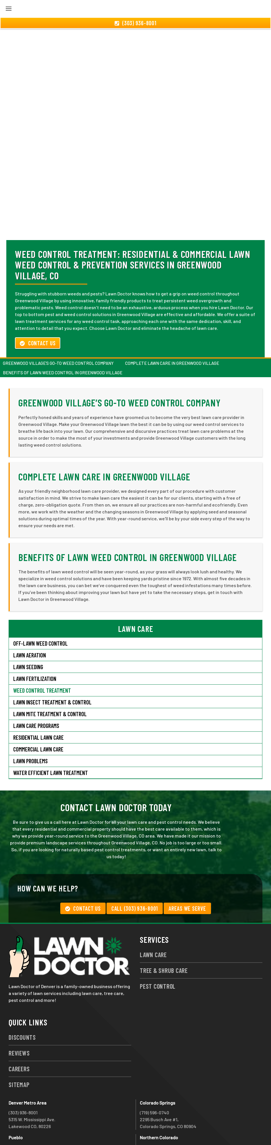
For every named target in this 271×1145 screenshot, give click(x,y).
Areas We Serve (187, 877)
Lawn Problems (30, 730)
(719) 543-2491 (23, 1116)
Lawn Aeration (29, 624)
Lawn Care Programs (36, 694)
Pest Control (157, 955)
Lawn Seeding (28, 635)
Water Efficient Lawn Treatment (50, 741)
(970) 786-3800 (154, 1116)
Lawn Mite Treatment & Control (50, 682)
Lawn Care (153, 923)
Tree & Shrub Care (164, 939)
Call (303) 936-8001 (134, 877)
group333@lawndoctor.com (211, 1130)
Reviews (19, 1022)
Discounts (22, 1006)
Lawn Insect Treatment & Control (52, 671)
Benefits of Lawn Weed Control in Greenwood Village (62, 341)
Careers (19, 1037)
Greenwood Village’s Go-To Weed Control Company (58, 332)
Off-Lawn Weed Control (40, 612)
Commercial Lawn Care (38, 718)
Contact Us (37, 312)
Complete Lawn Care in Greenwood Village (172, 332)
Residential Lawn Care (38, 706)
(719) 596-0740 (154, 1081)
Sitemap (19, 1053)
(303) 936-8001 (23, 1081)
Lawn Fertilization (34, 647)
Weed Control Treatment (42, 659)
